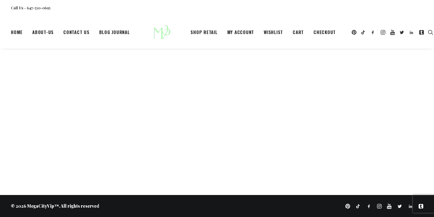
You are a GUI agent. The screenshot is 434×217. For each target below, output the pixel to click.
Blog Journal (114, 34)
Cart (282, 34)
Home (17, 34)
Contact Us (76, 34)
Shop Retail (188, 34)
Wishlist (257, 34)
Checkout (309, 34)
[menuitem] (19, 34)
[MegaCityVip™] (152, 34)
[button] (339, 34)
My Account (225, 34)
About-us (43, 34)
